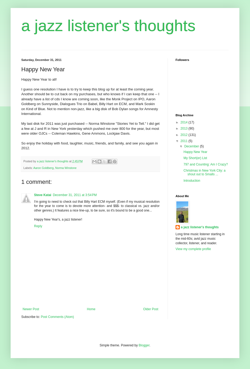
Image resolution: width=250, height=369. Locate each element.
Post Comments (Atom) (57, 317)
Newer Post (31, 309)
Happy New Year (195, 152)
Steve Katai (42, 195)
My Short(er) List (195, 158)
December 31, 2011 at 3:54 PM (75, 195)
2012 (185, 135)
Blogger (144, 345)
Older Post (150, 309)
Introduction (192, 181)
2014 (185, 122)
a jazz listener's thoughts (108, 26)
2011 (185, 141)
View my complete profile (193, 249)
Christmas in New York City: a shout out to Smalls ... (205, 172)
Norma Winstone (65, 167)
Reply (38, 226)
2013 (185, 128)
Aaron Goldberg (43, 167)
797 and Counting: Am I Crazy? (206, 164)
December (192, 146)
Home (91, 309)
